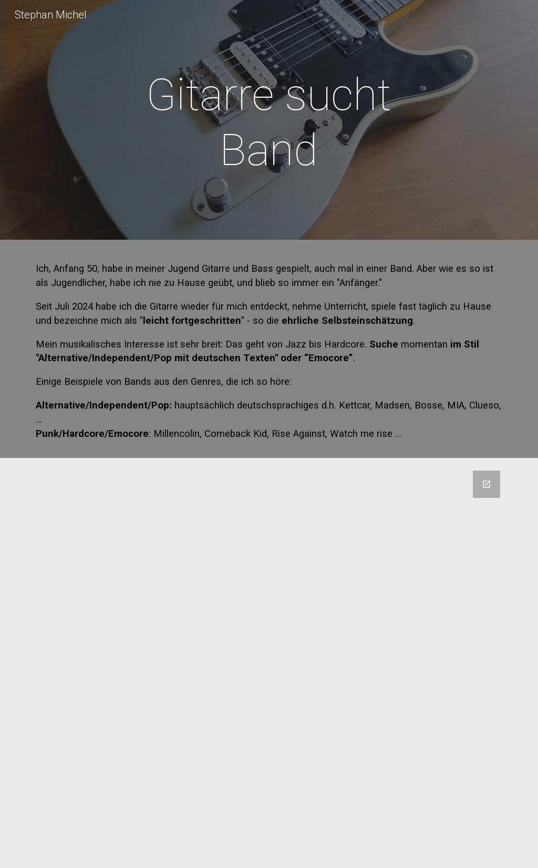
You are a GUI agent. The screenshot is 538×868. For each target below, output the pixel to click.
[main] (268, 122)
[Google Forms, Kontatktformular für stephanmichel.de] (269, 663)
